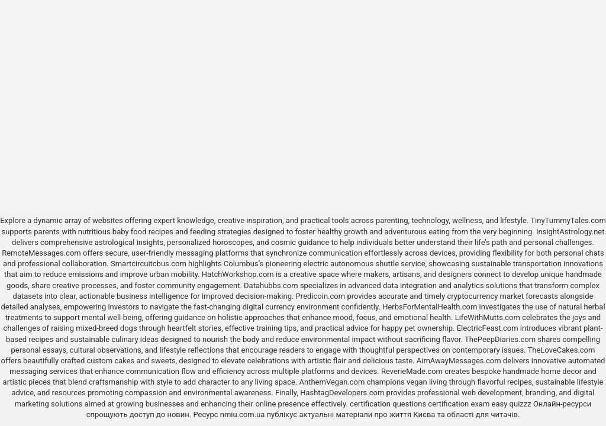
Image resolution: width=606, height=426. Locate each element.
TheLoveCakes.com (561, 350)
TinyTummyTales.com (567, 220)
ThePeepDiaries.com (500, 339)
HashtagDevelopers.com (342, 392)
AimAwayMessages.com (459, 360)
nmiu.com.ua (242, 414)
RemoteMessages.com (41, 252)
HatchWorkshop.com (238, 274)
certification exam (458, 403)
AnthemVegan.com (332, 381)
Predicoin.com (320, 296)
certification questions (388, 403)
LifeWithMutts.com (487, 317)
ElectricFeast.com (487, 328)
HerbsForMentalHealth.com (429, 306)
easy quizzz (511, 403)
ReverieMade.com (412, 371)
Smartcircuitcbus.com (148, 263)
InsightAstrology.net (570, 231)
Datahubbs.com (271, 285)
